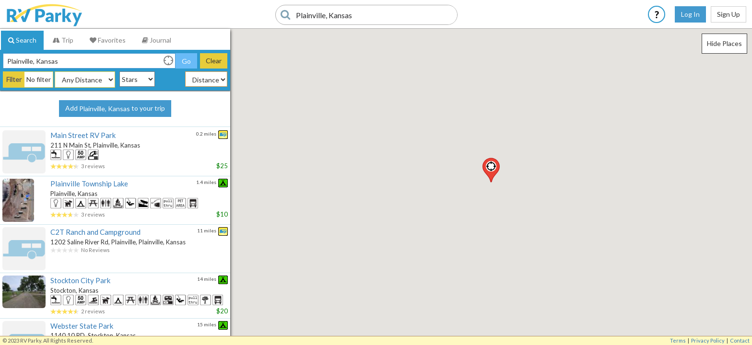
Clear (214, 61)
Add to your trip (115, 109)
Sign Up (728, 14)
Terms (678, 340)
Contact (740, 340)
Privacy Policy (708, 340)
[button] (491, 170)
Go (186, 61)
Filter (14, 79)
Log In (690, 14)
